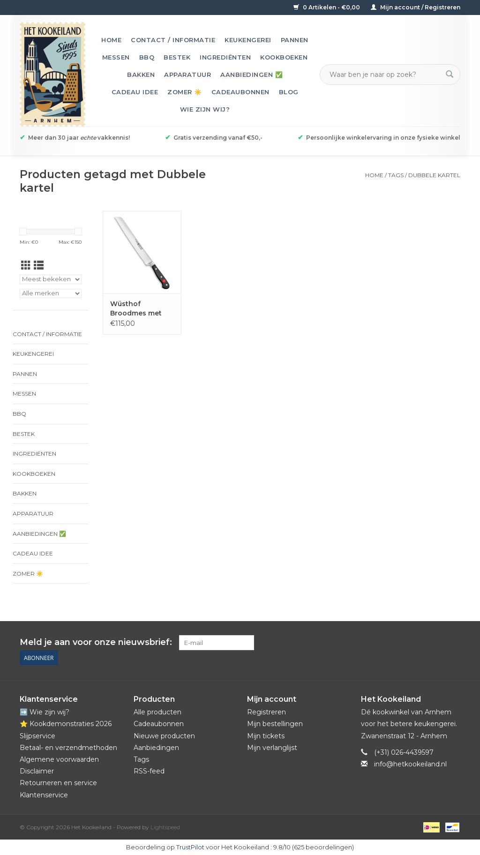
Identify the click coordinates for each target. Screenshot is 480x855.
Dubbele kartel (434, 175)
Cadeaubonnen (240, 92)
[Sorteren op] (51, 279)
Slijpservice (37, 736)
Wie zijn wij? (205, 109)
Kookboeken (284, 57)
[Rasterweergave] (26, 265)
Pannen (294, 40)
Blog (289, 92)
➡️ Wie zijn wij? (44, 712)
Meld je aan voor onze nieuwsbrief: (96, 642)
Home (111, 40)
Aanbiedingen (156, 747)
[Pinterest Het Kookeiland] (419, 642)
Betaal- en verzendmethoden (68, 747)
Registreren (266, 712)
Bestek (177, 57)
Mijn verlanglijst (272, 747)
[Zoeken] (384, 74)
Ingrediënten (225, 57)
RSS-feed (149, 771)
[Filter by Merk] (51, 293)
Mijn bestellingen (275, 724)
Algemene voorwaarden (59, 759)
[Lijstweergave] (39, 265)
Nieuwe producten (164, 736)
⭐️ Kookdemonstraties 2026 (66, 724)
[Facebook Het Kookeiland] (402, 642)
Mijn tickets (266, 736)
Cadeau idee (135, 92)
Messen (116, 57)
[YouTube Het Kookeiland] (435, 642)
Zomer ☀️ (184, 92)
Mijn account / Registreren (415, 7)
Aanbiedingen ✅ (251, 74)
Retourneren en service (58, 783)
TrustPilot (190, 847)
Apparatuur (187, 74)
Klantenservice (44, 795)
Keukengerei (248, 40)
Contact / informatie (173, 40)
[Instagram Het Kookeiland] (452, 642)
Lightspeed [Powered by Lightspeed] (165, 827)
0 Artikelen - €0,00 (327, 7)
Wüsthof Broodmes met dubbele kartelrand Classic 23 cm (141, 309)
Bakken (141, 74)
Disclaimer (37, 771)
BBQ (147, 57)
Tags (396, 175)
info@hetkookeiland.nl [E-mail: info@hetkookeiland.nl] (410, 764)
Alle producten (157, 712)
